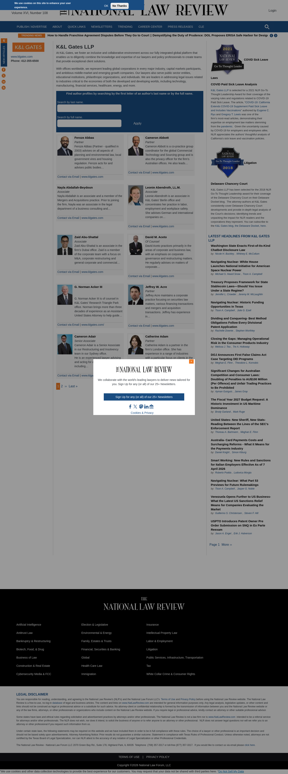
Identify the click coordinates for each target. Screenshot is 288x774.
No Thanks (119, 5)
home (151, 406)
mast (141, 406)
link (146, 406)
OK (106, 5)
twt (136, 406)
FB (130, 406)
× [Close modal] (191, 361)
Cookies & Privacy (142, 412)
